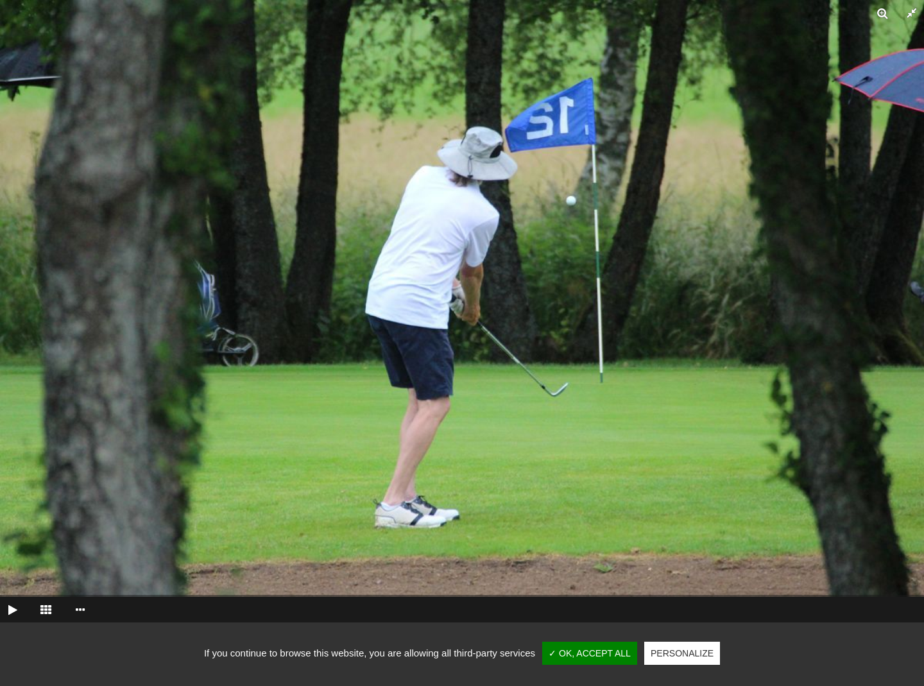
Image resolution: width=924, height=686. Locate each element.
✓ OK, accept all (590, 653)
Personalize (682, 653)
